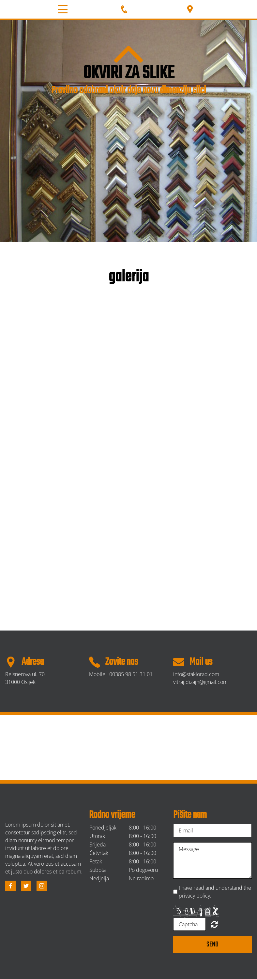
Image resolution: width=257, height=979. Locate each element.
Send (212, 944)
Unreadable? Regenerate (214, 924)
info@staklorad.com (196, 674)
